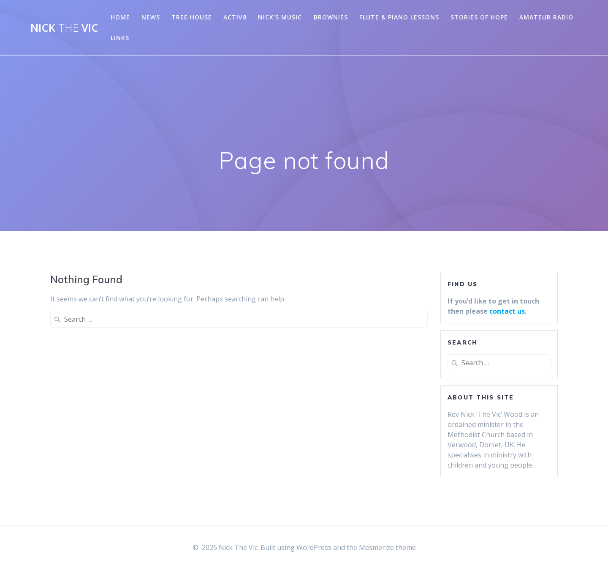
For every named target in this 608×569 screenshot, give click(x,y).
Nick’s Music (280, 17)
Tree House (191, 17)
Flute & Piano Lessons (399, 17)
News (150, 17)
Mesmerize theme (387, 547)
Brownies (331, 17)
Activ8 (235, 17)
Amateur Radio (546, 17)
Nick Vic (64, 27)
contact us (507, 311)
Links (120, 38)
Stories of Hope (479, 17)
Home (120, 17)
